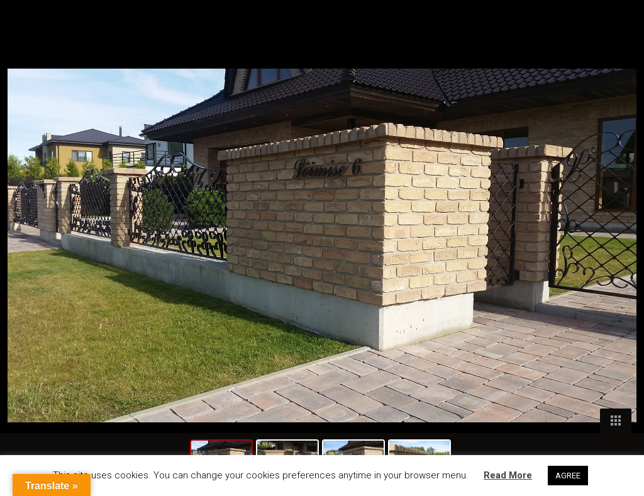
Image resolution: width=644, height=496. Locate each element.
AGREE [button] (567, 475)
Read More (508, 475)
